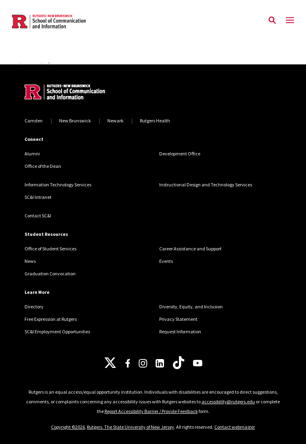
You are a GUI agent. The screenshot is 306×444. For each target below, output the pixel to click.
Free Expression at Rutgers (51, 319)
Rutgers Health (155, 121)
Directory (34, 307)
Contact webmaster (234, 427)
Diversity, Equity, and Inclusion (191, 307)
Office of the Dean (43, 166)
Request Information (180, 331)
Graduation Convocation (50, 274)
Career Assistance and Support (190, 249)
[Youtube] (197, 363)
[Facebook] (127, 363)
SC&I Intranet (38, 197)
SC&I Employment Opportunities (57, 331)
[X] (110, 363)
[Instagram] (143, 363)
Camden (34, 121)
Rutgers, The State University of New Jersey (130, 427)
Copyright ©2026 (68, 427)
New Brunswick (75, 121)
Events (166, 261)
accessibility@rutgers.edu (228, 402)
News (30, 261)
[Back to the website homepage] (49, 21)
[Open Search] (272, 20)
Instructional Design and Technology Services (205, 185)
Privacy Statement (178, 319)
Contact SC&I (38, 216)
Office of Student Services (50, 249)
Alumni (32, 154)
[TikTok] (178, 363)
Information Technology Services (58, 185)
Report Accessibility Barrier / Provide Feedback (151, 411)
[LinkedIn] (160, 363)
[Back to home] (79, 93)
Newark (115, 121)
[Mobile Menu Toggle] (290, 20)
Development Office (179, 154)
